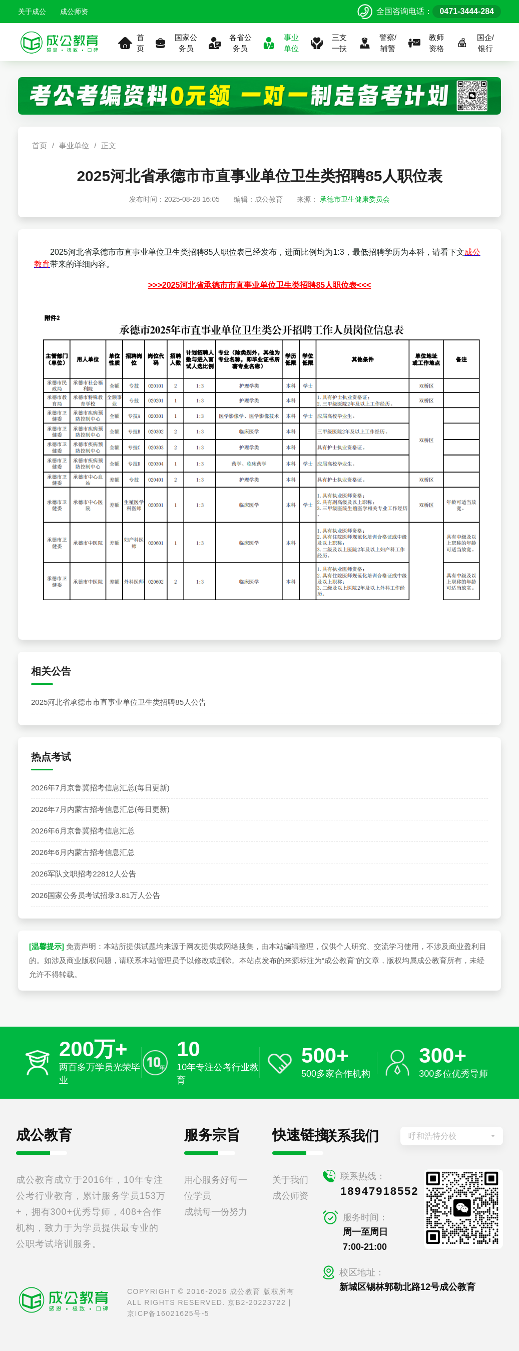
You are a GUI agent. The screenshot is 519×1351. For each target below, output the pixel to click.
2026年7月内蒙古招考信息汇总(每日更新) (100, 809)
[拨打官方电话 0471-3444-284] (429, 11)
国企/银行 (474, 43)
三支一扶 (327, 43)
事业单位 (280, 43)
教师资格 (425, 43)
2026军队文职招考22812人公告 (83, 873)
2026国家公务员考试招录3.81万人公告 (95, 895)
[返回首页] (59, 42)
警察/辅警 (376, 43)
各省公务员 (230, 43)
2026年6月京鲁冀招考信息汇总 (83, 830)
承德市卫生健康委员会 (355, 199)
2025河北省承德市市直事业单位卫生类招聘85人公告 (118, 702)
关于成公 (32, 12)
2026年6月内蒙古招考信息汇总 (83, 852)
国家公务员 (175, 43)
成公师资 (74, 12)
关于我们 (290, 1180)
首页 (131, 43)
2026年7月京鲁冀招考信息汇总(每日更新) (100, 787)
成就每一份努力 (215, 1212)
